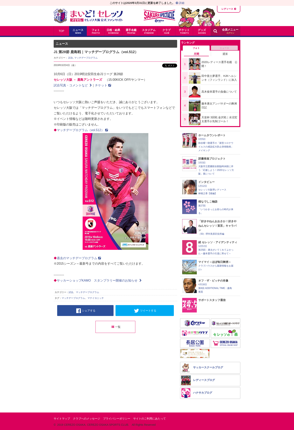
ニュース (224, 48)
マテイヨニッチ (96, 298)
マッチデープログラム (86, 57)
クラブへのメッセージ (86, 418)
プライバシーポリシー (116, 418)
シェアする (85, 310)
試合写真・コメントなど (73, 85)
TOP (61, 30)
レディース (227, 9)
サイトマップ (62, 418)
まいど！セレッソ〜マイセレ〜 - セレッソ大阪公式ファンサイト (88, 16)
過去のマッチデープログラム (79, 258)
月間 (196, 53)
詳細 (180, 2)
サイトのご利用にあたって (149, 418)
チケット (103, 85)
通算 (225, 53)
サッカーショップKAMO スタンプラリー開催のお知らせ (99, 280)
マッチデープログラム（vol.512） (82, 130)
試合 (70, 57)
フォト (196, 48)
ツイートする (145, 310)
